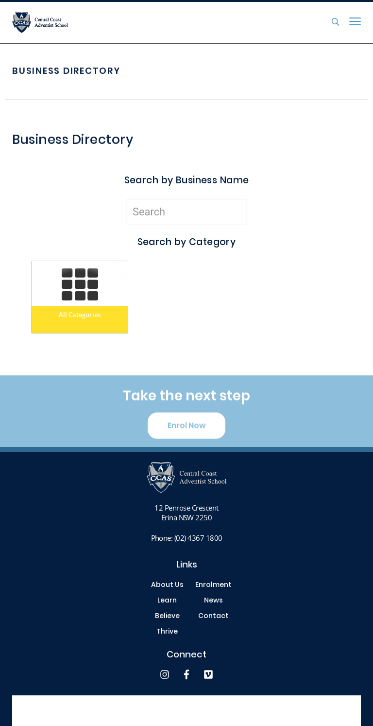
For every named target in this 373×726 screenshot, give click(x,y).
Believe (167, 616)
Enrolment (213, 585)
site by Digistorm (336, 710)
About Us (167, 585)
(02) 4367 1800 (198, 538)
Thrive (167, 632)
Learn (167, 601)
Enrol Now (187, 430)
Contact (213, 616)
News (213, 601)
